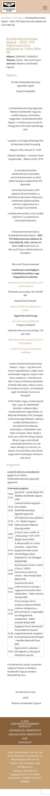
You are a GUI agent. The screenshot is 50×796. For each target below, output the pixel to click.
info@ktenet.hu (25, 767)
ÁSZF (25, 738)
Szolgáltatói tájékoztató (25, 734)
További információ (19, 348)
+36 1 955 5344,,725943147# (25, 321)
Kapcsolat (25, 742)
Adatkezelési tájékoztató (25, 730)
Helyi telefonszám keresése (21, 339)
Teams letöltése (17, 306)
